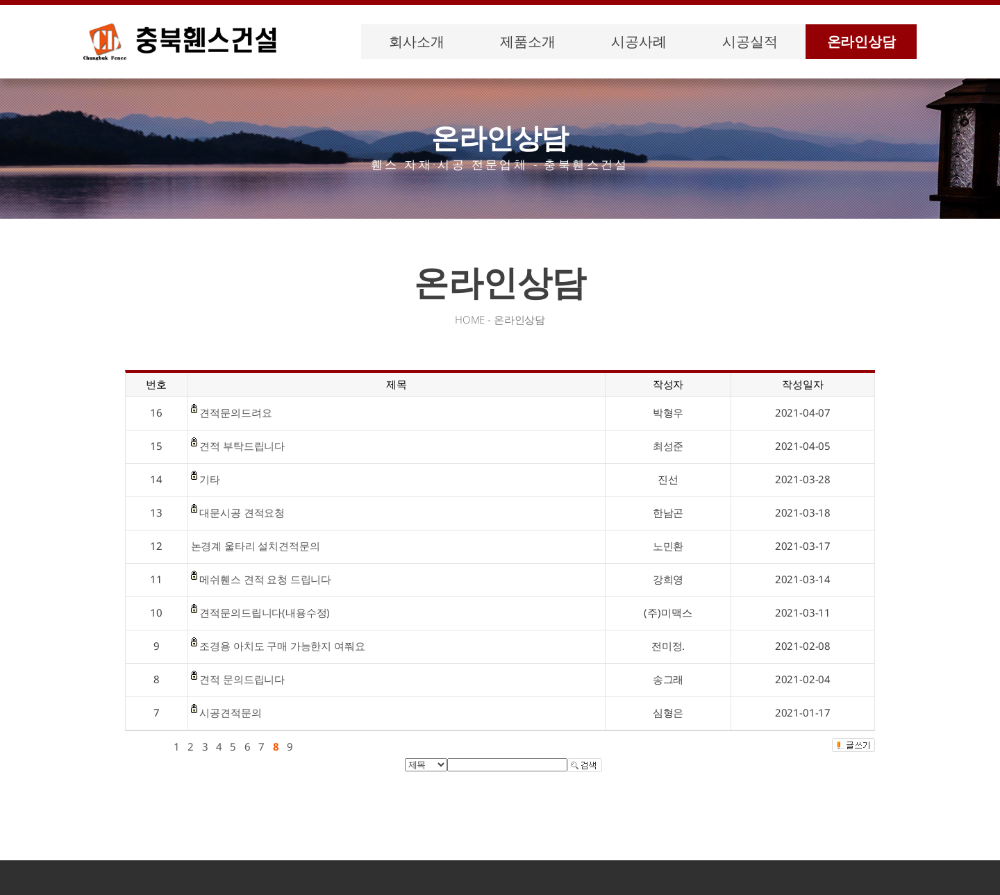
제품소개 (527, 41)
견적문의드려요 (235, 412)
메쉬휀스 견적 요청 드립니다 (265, 579)
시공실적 (749, 41)
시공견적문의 (230, 712)
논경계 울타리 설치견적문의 (255, 546)
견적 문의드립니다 (242, 679)
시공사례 (638, 41)
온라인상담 (861, 41)
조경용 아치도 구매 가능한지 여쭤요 (282, 646)
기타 (209, 479)
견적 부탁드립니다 (242, 446)
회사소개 (416, 41)
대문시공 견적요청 (242, 512)
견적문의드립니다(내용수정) (264, 612)
